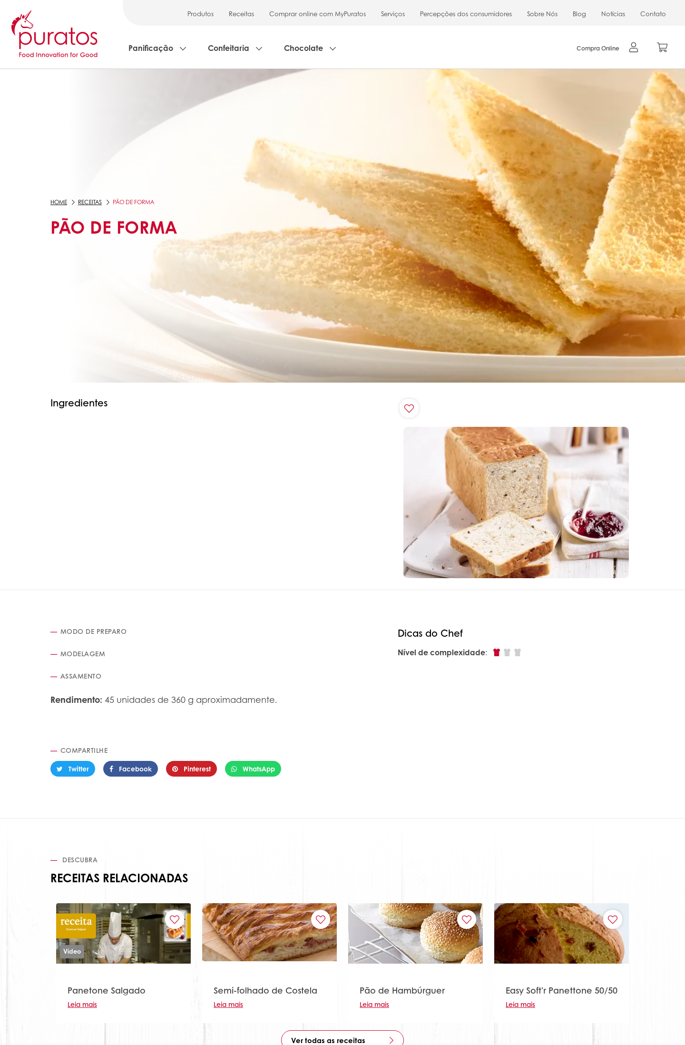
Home (58, 202)
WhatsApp (253, 768)
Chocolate (303, 47)
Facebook (130, 768)
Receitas (241, 13)
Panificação (150, 47)
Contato (653, 13)
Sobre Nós (542, 13)
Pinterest (191, 768)
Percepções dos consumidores (466, 13)
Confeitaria (228, 47)
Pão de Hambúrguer (402, 990)
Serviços (393, 13)
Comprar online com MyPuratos (317, 13)
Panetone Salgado (107, 990)
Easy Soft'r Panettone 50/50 (561, 990)
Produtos (200, 13)
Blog (579, 13)
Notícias (613, 13)
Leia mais (82, 1004)
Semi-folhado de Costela (265, 990)
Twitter (73, 768)
